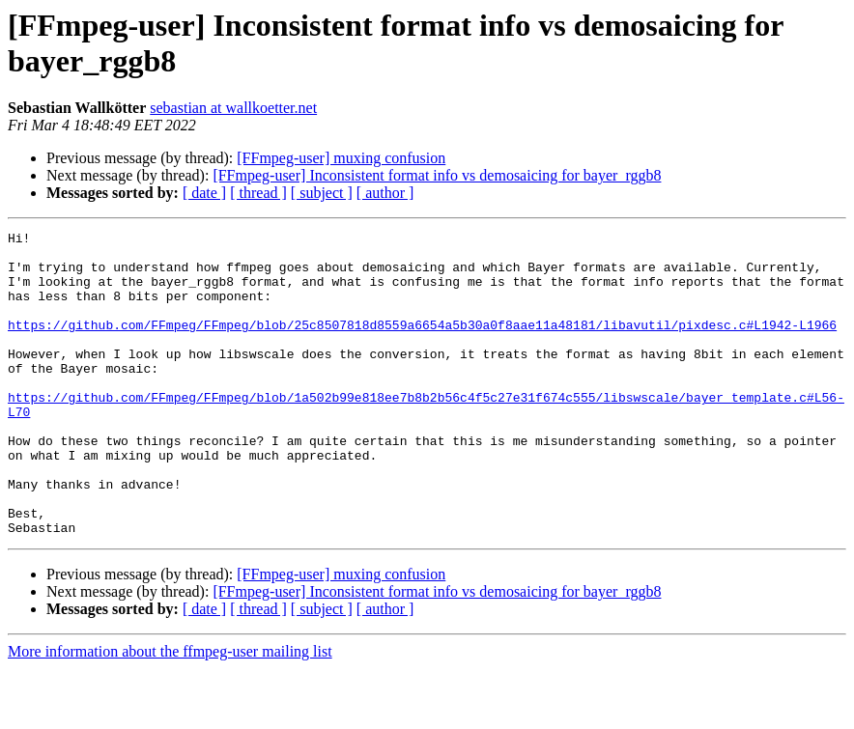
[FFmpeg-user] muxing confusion (341, 158)
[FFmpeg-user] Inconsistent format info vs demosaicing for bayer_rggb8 (437, 175)
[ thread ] (258, 192)
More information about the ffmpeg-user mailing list (170, 712)
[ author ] (385, 192)
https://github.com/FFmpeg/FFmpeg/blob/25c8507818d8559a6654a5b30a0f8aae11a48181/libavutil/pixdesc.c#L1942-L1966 (422, 344)
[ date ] (204, 192)
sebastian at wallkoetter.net (233, 107)
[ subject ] (322, 192)
